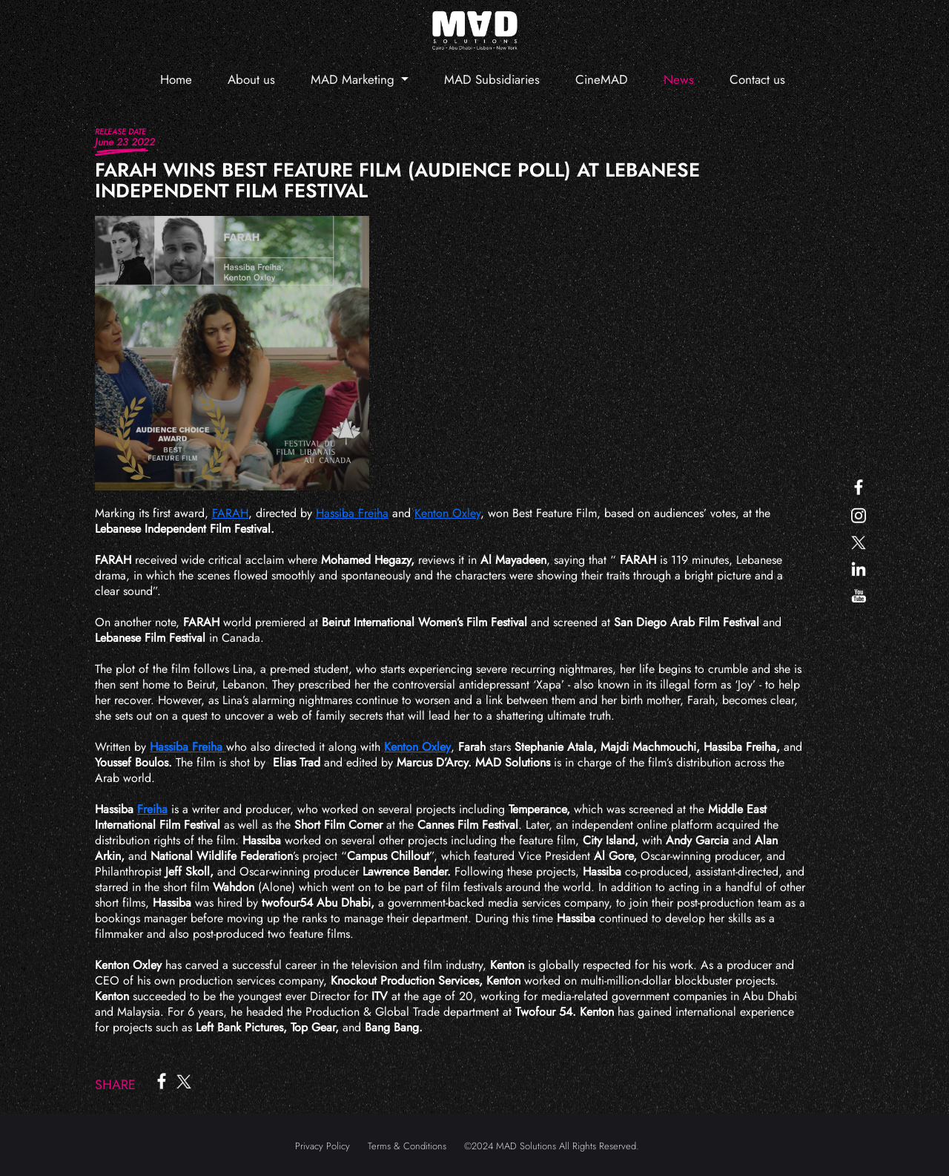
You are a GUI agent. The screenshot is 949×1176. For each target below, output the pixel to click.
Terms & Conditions (407, 1146)
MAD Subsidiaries (492, 79)
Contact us (757, 79)
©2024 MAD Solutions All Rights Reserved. (551, 1146)
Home (176, 79)
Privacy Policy (322, 1146)
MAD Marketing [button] (354, 79)
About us (251, 79)
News (679, 79)
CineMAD (601, 79)
